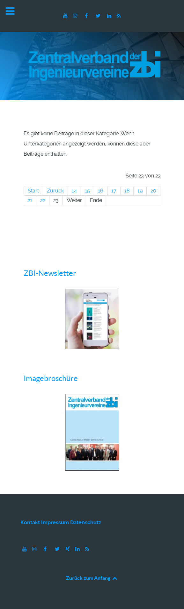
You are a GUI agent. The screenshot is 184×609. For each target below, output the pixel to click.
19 (140, 191)
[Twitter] (99, 16)
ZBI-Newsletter (50, 273)
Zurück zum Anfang (92, 578)
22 (42, 200)
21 (29, 200)
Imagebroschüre (51, 378)
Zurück (55, 191)
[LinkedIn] (109, 16)
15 (87, 191)
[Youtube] (66, 16)
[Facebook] (87, 16)
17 (113, 191)
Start (33, 191)
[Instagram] (76, 16)
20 (153, 191)
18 (126, 191)
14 (74, 191)
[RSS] (118, 16)
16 (100, 191)
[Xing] (68, 549)
